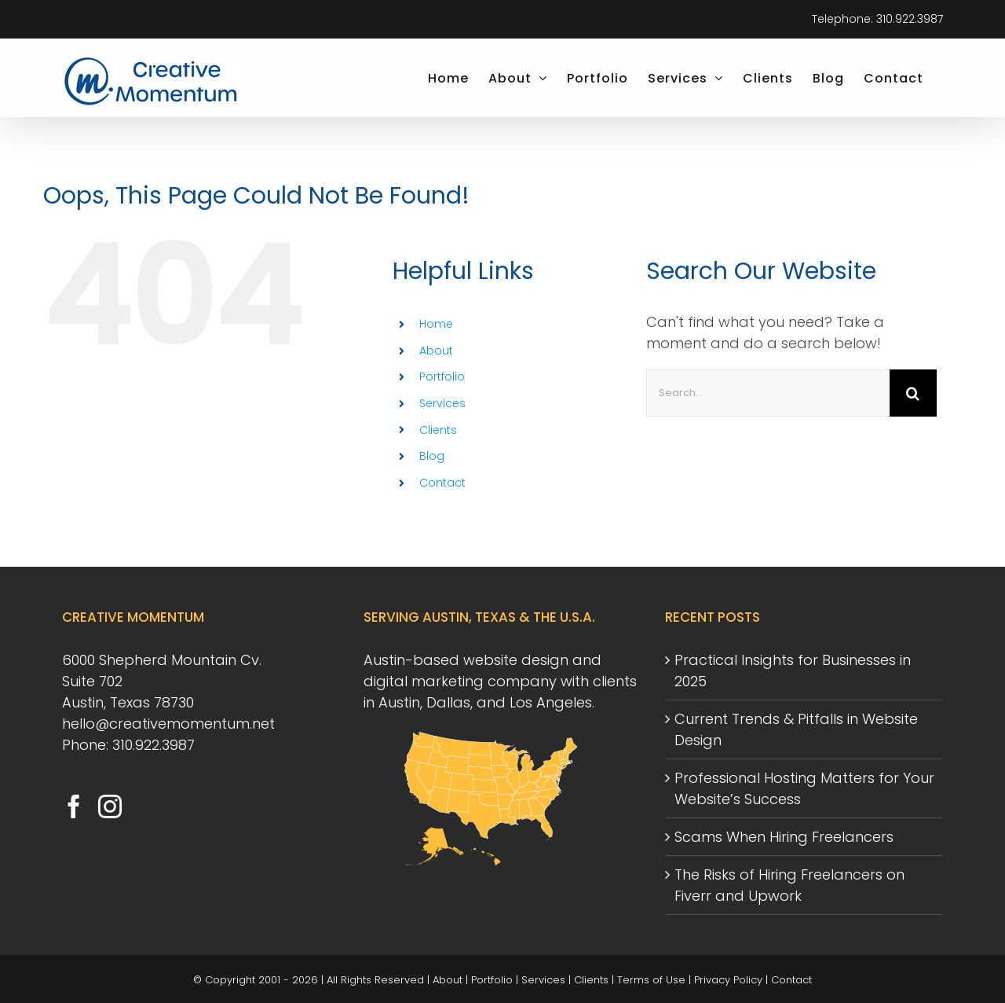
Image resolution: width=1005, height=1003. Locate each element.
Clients (438, 430)
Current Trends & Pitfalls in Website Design (796, 729)
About (436, 350)
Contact (442, 482)
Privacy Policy (728, 979)
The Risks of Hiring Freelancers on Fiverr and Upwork (789, 885)
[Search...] (768, 393)
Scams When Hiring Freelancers (784, 837)
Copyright (230, 979)
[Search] (913, 393)
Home (436, 324)
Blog (431, 456)
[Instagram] (110, 806)
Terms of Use (651, 979)
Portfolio (442, 376)
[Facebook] (74, 806)
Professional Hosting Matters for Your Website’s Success (804, 788)
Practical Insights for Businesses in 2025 (792, 670)
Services (442, 403)
